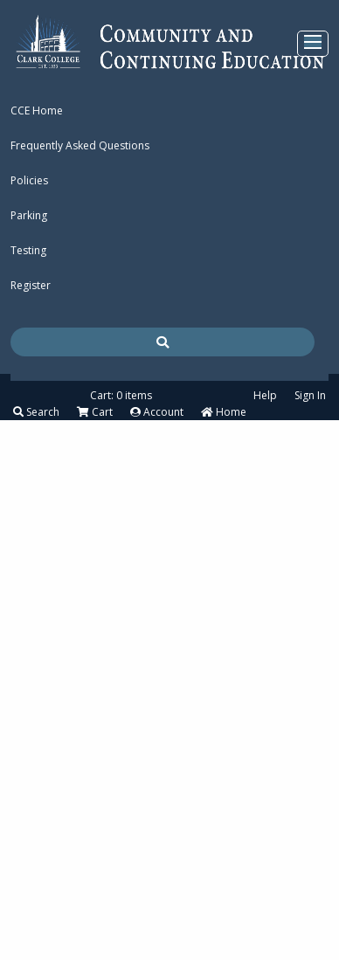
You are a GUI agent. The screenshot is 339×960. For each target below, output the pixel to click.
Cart (95, 411)
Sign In (310, 395)
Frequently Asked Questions (79, 145)
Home (223, 411)
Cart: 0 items (121, 395)
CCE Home (36, 110)
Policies (29, 180)
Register (30, 285)
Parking (28, 215)
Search (36, 411)
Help (265, 395)
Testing (28, 250)
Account (156, 411)
